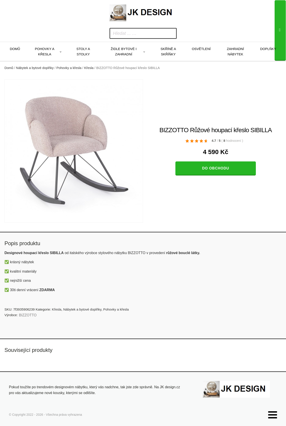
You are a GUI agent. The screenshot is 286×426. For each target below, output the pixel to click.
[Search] (280, 30)
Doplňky (268, 49)
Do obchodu (215, 168)
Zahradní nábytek (235, 51)
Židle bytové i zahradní (124, 51)
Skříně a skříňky (168, 51)
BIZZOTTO (28, 315)
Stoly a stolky (83, 51)
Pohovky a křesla (44, 51)
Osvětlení (201, 49)
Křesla (89, 68)
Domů (15, 49)
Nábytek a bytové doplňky (35, 68)
